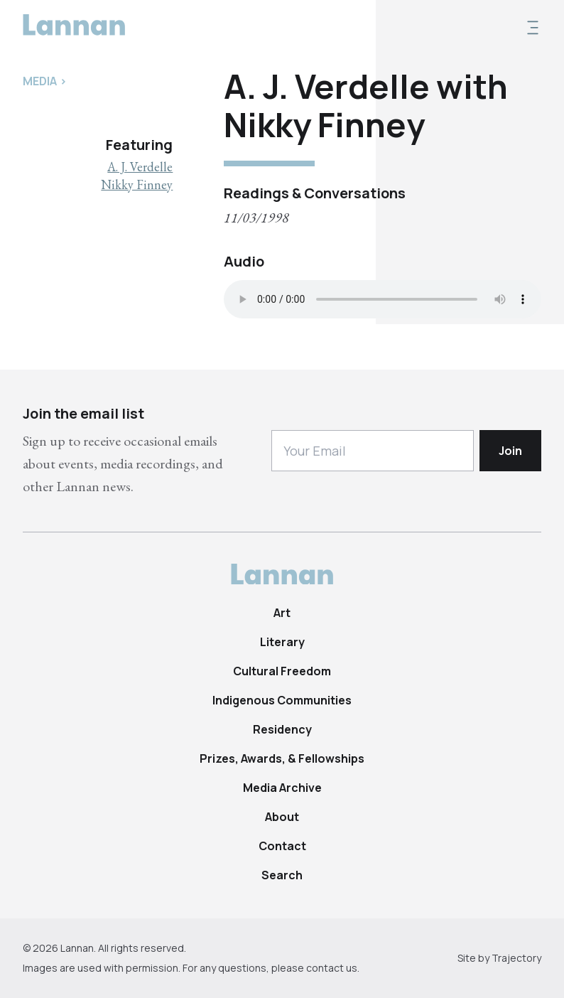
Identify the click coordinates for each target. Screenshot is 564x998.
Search (282, 875)
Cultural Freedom (282, 671)
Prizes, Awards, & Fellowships (282, 758)
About (282, 817)
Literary (282, 642)
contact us (331, 968)
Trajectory (516, 958)
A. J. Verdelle (140, 167)
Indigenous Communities (282, 700)
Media (40, 81)
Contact (282, 846)
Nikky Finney (137, 184)
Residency (282, 729)
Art (282, 613)
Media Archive (282, 787)
